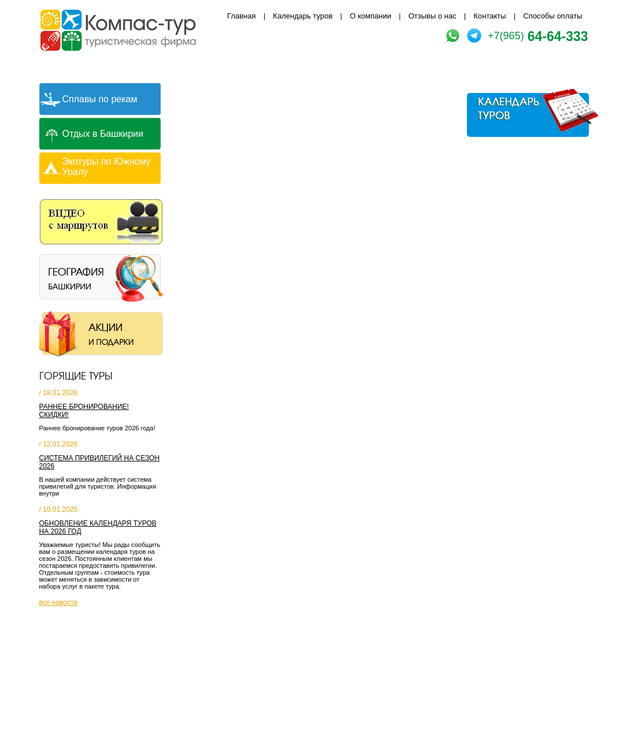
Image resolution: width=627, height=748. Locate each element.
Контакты (490, 16)
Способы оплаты (552, 16)
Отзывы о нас (433, 16)
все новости (58, 602)
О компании (370, 16)
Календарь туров (302, 16)
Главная (241, 16)
